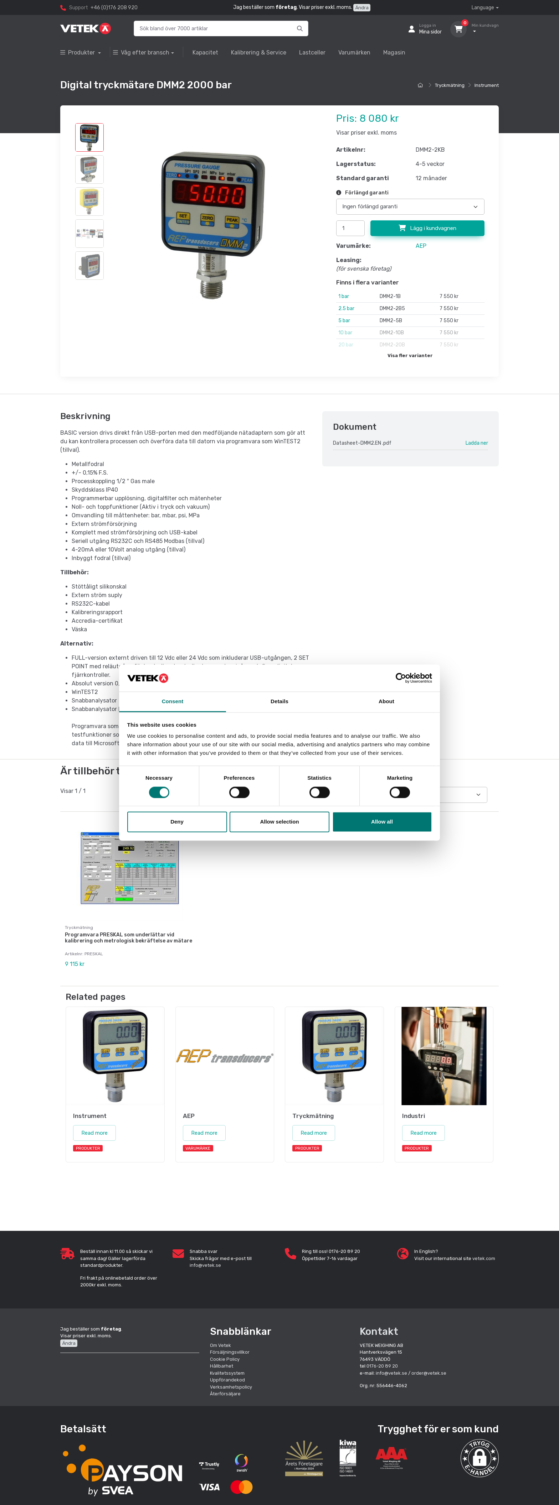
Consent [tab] (173, 702)
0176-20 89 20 (382, 1365)
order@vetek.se (428, 1372)
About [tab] (386, 702)
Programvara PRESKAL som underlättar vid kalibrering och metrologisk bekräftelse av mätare (128, 938)
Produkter (78, 52)
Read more (94, 1132)
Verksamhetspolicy (231, 1386)
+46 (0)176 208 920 (114, 8)
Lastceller (312, 52)
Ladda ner (477, 443)
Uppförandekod (227, 1379)
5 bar (344, 321)
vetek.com (483, 1257)
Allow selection (279, 822)
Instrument (487, 85)
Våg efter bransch (141, 52)
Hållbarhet (221, 1365)
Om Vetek (220, 1344)
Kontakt (379, 1331)
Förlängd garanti (362, 193)
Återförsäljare (225, 1393)
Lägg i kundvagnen (427, 228)
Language (483, 8)
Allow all (382, 822)
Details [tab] (279, 702)
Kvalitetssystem (227, 1372)
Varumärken (354, 52)
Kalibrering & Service (258, 52)
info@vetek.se (205, 1265)
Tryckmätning (450, 85)
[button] (480, 1458)
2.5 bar (346, 308)
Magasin (394, 52)
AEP (421, 245)
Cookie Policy (225, 1358)
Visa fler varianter (410, 355)
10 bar (345, 333)
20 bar (345, 345)
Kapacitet (205, 52)
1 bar (343, 296)
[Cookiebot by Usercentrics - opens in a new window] (401, 678)
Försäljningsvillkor (230, 1351)
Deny (177, 822)
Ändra (362, 7)
